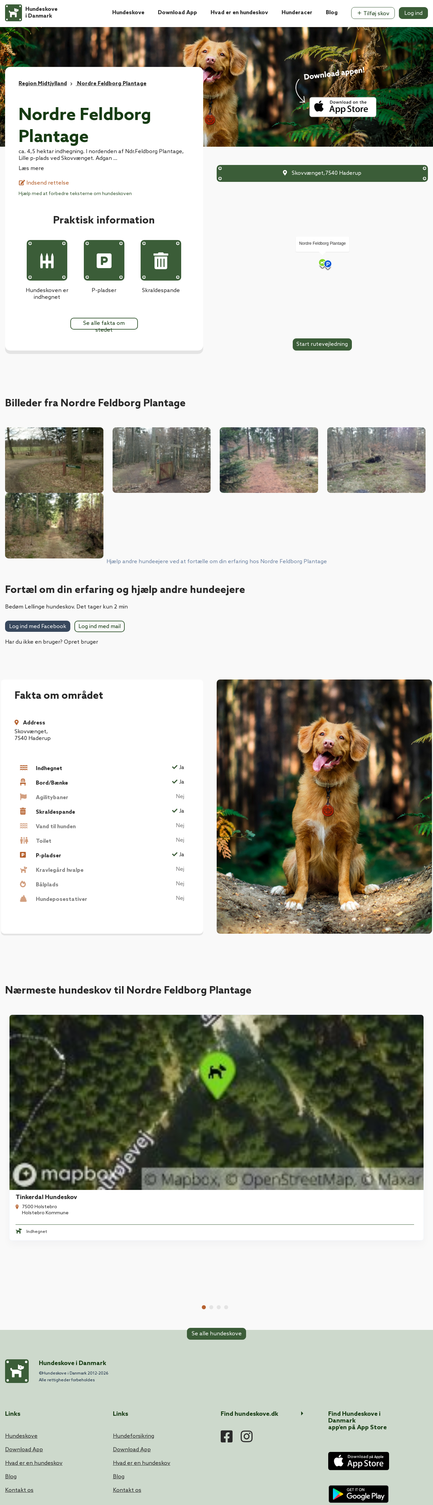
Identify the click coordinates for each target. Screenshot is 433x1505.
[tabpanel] (54, 1060)
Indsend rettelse (44, 183)
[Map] (322, 263)
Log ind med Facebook (37, 626)
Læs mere (31, 168)
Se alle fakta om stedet (104, 325)
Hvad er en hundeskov (239, 12)
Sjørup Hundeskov (252, 1063)
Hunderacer (297, 12)
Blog (332, 12)
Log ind (413, 13)
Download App (177, 12)
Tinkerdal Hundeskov (42, 1063)
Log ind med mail (99, 626)
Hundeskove (128, 12)
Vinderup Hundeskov (149, 1063)
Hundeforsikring (133, 1294)
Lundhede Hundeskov (365, 1063)
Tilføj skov (373, 13)
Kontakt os (19, 1348)
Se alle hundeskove (217, 1131)
